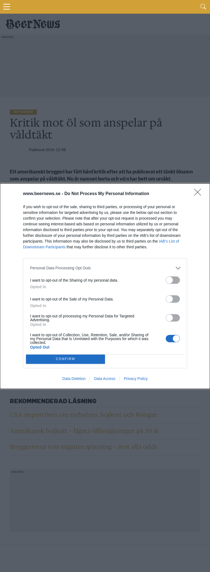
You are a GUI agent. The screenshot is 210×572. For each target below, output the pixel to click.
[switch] (173, 280)
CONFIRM (65, 359)
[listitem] (105, 268)
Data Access (104, 378)
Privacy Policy (136, 378)
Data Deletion (74, 378)
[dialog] (105, 286)
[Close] (199, 194)
